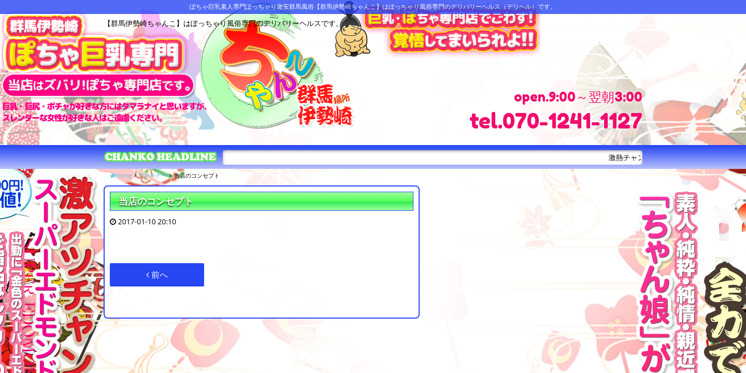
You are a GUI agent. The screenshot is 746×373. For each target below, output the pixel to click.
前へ (157, 274)
